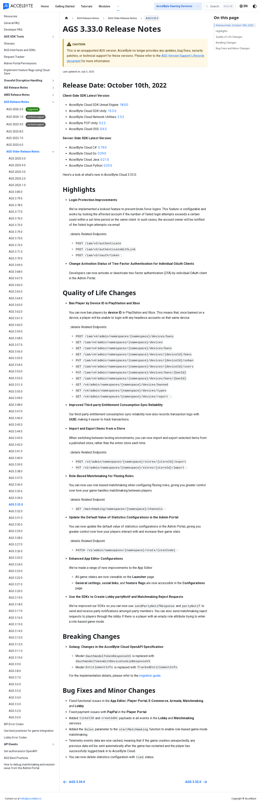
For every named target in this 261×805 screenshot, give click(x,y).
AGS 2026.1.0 (26, 117)
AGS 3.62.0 (15, 311)
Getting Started (65, 6)
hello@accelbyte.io (30, 798)
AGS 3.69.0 (15, 265)
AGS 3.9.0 (15, 664)
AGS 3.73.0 (15, 238)
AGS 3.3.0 (15, 704)
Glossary (9, 43)
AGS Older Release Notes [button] (22, 151)
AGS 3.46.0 (15, 418)
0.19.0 (102, 147)
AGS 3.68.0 (15, 271)
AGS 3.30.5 (15, 524)
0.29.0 (102, 153)
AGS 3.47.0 (15, 411)
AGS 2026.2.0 (23, 109)
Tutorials (86, 6)
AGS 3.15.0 (15, 624)
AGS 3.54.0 (15, 364)
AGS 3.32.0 (15, 511)
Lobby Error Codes (15, 737)
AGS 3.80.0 (15, 191)
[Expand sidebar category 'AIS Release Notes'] (53, 88)
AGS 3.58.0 (15, 338)
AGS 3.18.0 (15, 604)
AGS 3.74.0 (15, 231)
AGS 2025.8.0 (14, 131)
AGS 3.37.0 (15, 477)
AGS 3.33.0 (16, 504)
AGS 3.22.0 (15, 577)
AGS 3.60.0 (15, 325)
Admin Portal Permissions (20, 63)
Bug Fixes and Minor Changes (233, 48)
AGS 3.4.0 (15, 697)
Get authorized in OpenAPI (20, 751)
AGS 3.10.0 (15, 657)
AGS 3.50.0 (15, 391)
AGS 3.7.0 (15, 677)
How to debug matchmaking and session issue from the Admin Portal (29, 766)
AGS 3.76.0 (15, 218)
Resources (10, 16)
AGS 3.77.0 (15, 211)
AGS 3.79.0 (15, 198)
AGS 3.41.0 (15, 451)
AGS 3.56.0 (15, 351)
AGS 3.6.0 (15, 684)
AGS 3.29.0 (15, 531)
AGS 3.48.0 (15, 404)
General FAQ (11, 23)
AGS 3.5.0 (15, 690)
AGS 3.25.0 (15, 557)
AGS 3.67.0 (15, 278)
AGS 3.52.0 (15, 378)
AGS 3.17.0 (15, 611)
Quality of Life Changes (229, 36)
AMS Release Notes (17, 94)
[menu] (93, 6)
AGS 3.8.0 (15, 671)
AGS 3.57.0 (15, 344)
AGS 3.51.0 (15, 384)
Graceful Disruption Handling (23, 80)
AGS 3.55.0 (15, 358)
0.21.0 (105, 159)
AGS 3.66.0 (15, 285)
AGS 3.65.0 (15, 291)
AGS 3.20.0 (15, 591)
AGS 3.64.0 (15, 298)
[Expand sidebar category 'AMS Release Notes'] (53, 95)
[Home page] (66, 18)
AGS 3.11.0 (15, 650)
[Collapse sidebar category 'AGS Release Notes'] (53, 102)
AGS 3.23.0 (15, 571)
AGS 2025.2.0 (17, 178)
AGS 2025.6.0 (14, 144)
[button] (219, 6)
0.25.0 (108, 165)
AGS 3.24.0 (15, 564)
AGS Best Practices (16, 758)
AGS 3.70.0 (15, 258)
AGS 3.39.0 (15, 464)
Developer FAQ (13, 29)
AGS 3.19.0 (15, 597)
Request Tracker (14, 56)
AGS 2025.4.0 (17, 165)
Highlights (221, 31)
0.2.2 (102, 123)
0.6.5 (103, 129)
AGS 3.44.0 (15, 431)
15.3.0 (112, 111)
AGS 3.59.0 (15, 331)
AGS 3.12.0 (15, 644)
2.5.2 (121, 117)
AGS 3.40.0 (15, 458)
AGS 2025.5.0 (17, 158)
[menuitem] (45, 6)
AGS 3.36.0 (15, 484)
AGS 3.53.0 (15, 371)
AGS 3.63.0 (15, 304)
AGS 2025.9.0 (26, 124)
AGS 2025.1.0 (17, 185)
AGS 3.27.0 (15, 544)
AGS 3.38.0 (15, 471)
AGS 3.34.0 (15, 498)
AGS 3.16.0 (15, 617)
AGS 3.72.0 (15, 245)
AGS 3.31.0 (15, 517)
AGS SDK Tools (14, 36)
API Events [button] (11, 744)
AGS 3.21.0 (15, 584)
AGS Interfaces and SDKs (20, 50)
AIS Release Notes (16, 87)
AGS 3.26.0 (15, 551)
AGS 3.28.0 (15, 537)
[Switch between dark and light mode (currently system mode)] (254, 6)
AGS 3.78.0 (15, 205)
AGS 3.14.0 (15, 631)
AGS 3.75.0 (15, 225)
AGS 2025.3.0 (17, 171)
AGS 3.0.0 (15, 717)
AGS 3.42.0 (15, 444)
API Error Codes (14, 724)
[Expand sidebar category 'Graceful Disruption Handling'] (53, 80)
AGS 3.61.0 (15, 318)
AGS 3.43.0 (15, 438)
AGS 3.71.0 (15, 251)
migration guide (150, 675)
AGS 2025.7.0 (14, 138)
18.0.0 (124, 105)
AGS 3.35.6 (15, 491)
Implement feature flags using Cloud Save (27, 72)
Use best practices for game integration (29, 730)
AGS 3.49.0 (15, 398)
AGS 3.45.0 (15, 424)
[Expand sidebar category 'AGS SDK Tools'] (53, 37)
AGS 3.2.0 (15, 710)
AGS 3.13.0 (15, 637)
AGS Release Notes (16, 101)
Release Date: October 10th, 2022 (234, 25)
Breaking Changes (226, 42)
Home (45, 6)
